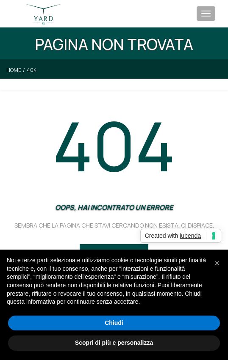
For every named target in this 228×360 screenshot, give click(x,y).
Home (13, 70)
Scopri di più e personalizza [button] (114, 342)
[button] (217, 263)
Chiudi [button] (114, 322)
